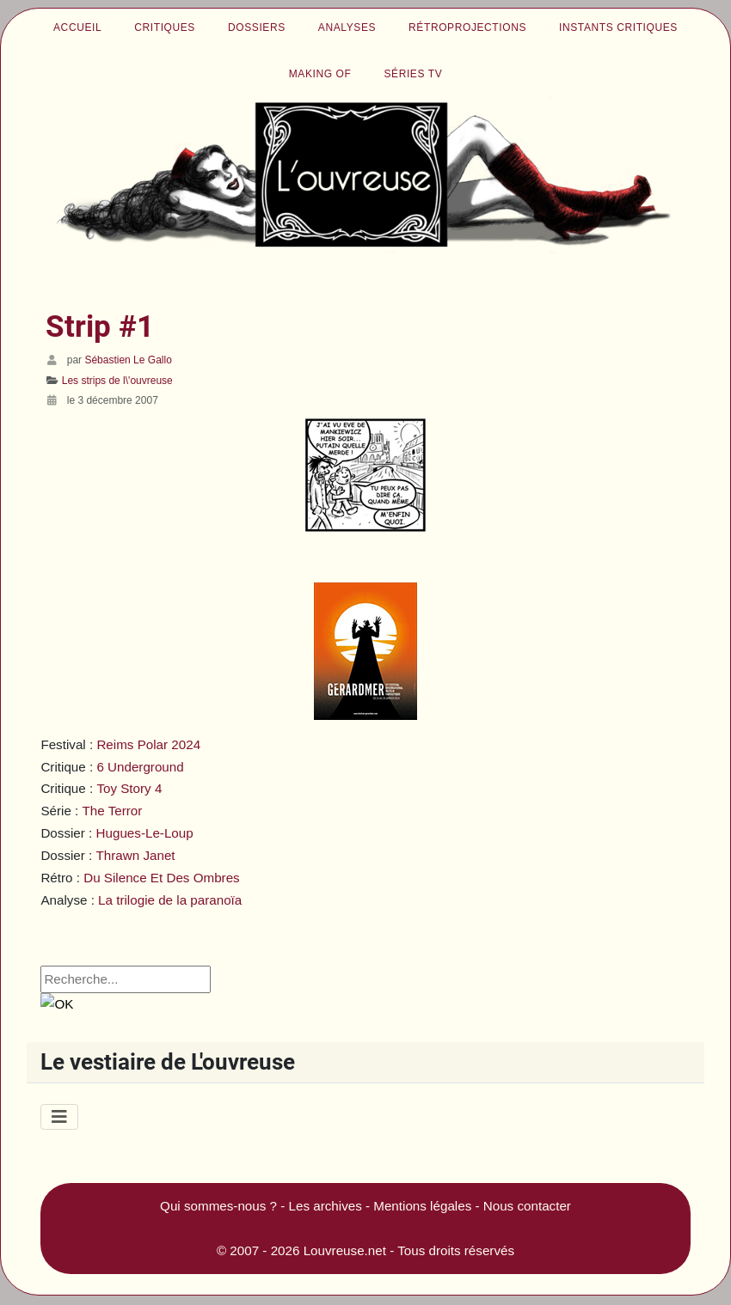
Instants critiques (618, 27)
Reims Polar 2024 (148, 744)
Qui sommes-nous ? (218, 1205)
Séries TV (413, 74)
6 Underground (139, 766)
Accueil (77, 27)
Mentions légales (422, 1205)
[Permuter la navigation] (59, 1117)
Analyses (347, 27)
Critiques (164, 27)
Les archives (325, 1205)
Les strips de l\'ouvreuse (117, 381)
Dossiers (257, 27)
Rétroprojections (467, 27)
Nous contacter (527, 1205)
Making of (320, 74)
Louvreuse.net (345, 1250)
